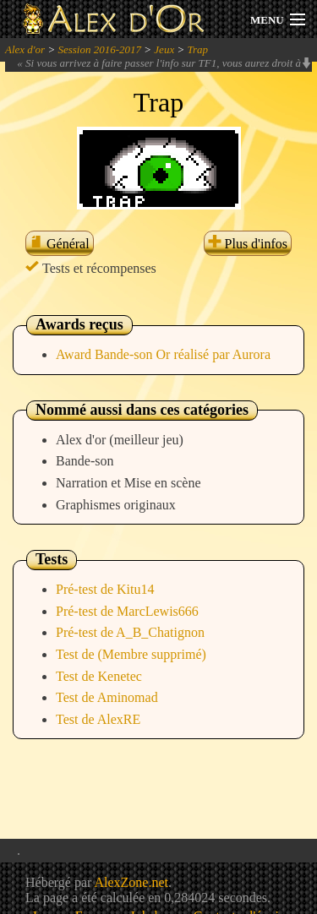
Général (60, 244)
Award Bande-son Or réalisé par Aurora (163, 354)
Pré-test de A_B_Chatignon (130, 632)
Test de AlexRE (98, 719)
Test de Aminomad (107, 697)
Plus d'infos (247, 244)
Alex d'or (25, 49)
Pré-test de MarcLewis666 (127, 611)
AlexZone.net (131, 882)
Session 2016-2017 (99, 49)
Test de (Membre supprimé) (131, 654)
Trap (197, 49)
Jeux (164, 49)
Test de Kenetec (99, 676)
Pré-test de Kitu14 (105, 589)
